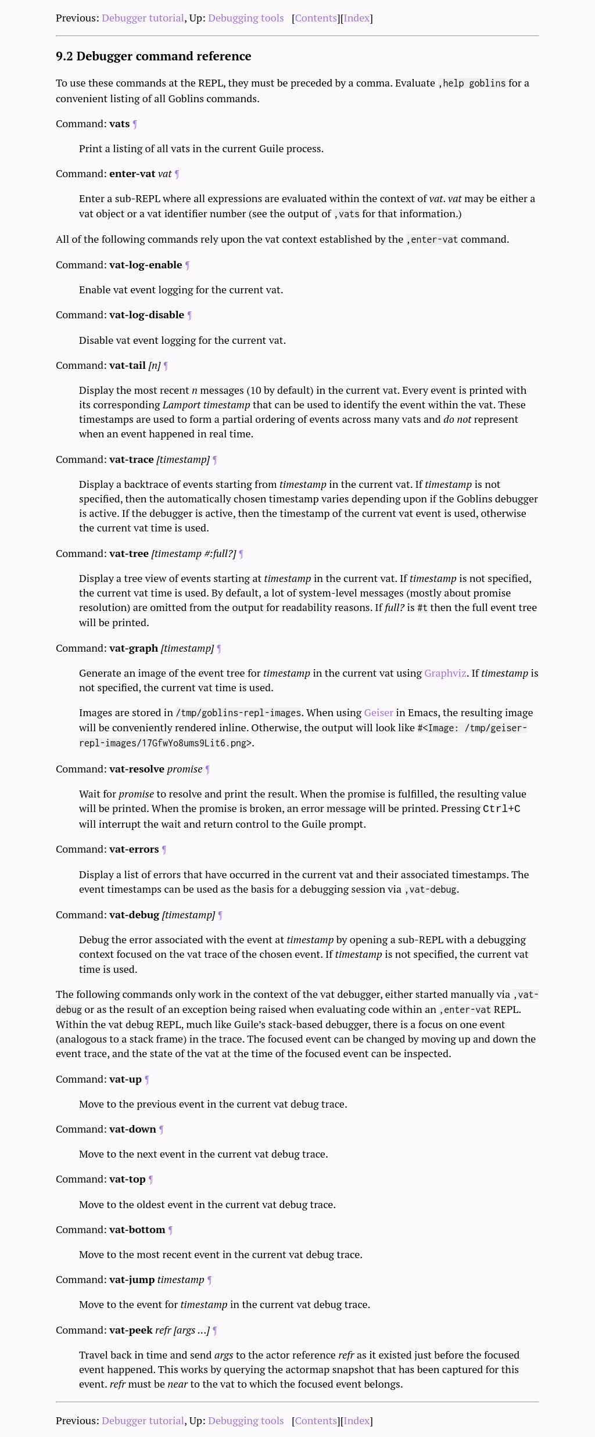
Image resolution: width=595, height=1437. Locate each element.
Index (356, 17)
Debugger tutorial (143, 17)
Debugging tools (246, 17)
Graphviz (445, 673)
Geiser (379, 712)
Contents (316, 17)
